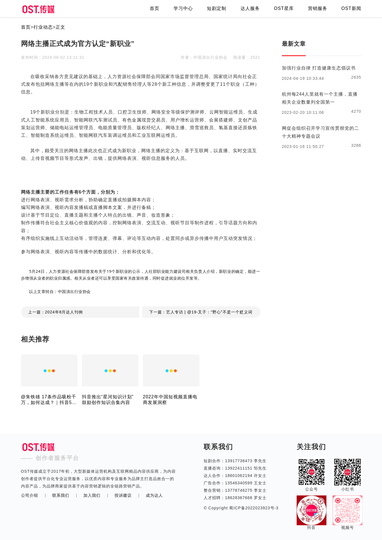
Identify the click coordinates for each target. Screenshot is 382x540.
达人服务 (250, 8)
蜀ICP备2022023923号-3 (253, 508)
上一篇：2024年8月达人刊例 (55, 312)
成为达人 (154, 495)
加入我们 (91, 495)
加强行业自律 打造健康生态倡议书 (319, 68)
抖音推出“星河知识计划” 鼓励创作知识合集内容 (108, 399)
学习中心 (183, 8)
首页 (154, 8)
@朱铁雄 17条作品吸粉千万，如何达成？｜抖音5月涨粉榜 (49, 399)
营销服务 (317, 8)
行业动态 (43, 27)
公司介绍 (29, 495)
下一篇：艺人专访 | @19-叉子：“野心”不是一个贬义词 (200, 312)
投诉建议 (123, 495)
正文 (60, 27)
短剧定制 (216, 8)
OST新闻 (351, 8)
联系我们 (60, 495)
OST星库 (284, 8)
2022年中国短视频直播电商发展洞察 (170, 399)
